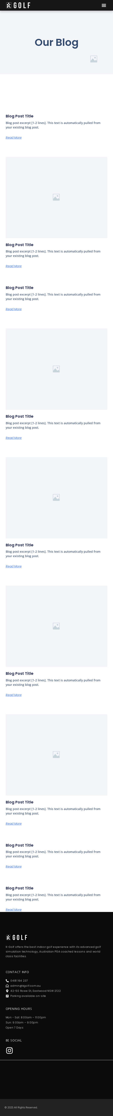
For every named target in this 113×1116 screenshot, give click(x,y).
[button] (103, 5)
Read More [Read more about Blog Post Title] (14, 137)
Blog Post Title (19, 116)
